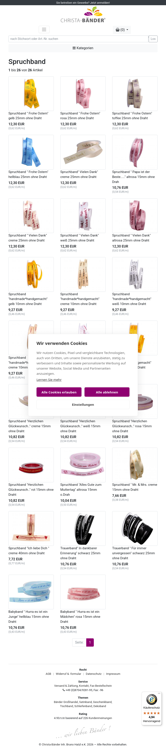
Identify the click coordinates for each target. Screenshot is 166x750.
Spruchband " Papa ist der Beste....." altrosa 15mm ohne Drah (133, 177)
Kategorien (83, 48)
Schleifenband (83, 706)
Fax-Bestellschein (101, 685)
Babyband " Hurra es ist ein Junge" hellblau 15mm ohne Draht (28, 617)
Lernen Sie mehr (49, 379)
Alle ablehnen (107, 392)
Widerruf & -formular (68, 673)
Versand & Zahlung (66, 685)
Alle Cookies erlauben (59, 392)
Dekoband (99, 706)
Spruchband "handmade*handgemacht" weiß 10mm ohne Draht (131, 299)
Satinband (85, 702)
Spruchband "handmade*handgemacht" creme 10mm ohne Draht (79, 299)
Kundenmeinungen (100, 718)
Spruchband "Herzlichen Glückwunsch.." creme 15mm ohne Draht (29, 426)
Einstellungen (83, 404)
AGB (48, 673)
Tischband (66, 706)
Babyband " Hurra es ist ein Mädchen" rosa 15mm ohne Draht (80, 617)
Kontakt (84, 685)
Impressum (113, 673)
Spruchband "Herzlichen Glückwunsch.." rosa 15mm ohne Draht (132, 426)
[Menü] (159, 694)
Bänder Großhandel (66, 702)
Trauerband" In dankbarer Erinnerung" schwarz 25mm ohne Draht (80, 553)
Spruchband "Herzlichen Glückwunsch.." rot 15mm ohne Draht (31, 490)
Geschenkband (102, 702)
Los (153, 39)
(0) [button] (121, 30)
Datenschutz (93, 673)
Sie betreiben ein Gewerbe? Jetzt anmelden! (83, 2)
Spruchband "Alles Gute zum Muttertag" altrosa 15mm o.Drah (81, 490)
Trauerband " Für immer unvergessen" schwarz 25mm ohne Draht (133, 553)
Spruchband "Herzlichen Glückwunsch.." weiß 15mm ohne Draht (80, 426)
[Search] (78, 39)
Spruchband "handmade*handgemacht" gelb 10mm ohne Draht (28, 299)
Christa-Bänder (51, 744)
